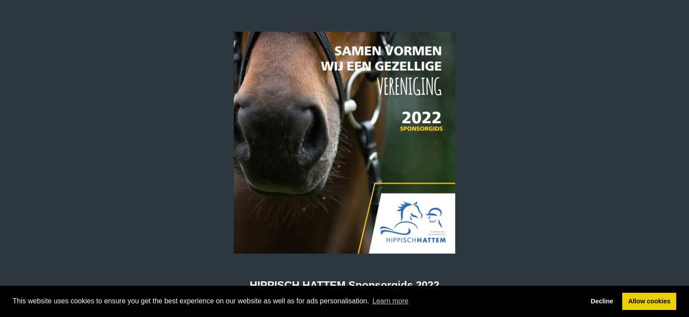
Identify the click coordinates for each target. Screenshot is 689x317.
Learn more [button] (391, 301)
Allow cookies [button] (649, 301)
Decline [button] (602, 301)
